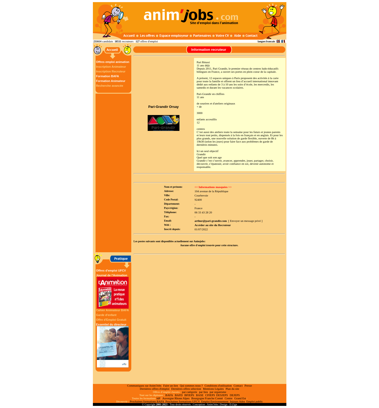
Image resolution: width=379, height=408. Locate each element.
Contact (238, 385)
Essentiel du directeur (113, 345)
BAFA (169, 395)
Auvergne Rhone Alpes (175, 398)
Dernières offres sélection (186, 388)
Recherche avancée (109, 85)
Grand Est (240, 398)
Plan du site (232, 388)
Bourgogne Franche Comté (207, 398)
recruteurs (127, 41)
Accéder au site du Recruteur (213, 225)
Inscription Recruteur (110, 71)
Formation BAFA (107, 76)
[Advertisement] (114, 173)
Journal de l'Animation (113, 291)
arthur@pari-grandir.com (211, 220)
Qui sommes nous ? (191, 385)
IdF (158, 398)
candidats (107, 41)
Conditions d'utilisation (218, 385)
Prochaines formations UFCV (182, 401)
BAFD (178, 395)
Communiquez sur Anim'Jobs (144, 385)
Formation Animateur (110, 80)
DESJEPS (222, 395)
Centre (228, 398)
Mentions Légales (213, 388)
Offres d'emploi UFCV (111, 270)
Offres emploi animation (112, 61)
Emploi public (254, 401)
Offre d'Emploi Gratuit (111, 319)
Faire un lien (170, 385)
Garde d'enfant (106, 315)
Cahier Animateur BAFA (112, 310)
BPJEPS (189, 395)
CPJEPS (210, 395)
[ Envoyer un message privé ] (245, 220)
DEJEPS (235, 395)
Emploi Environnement (214, 401)
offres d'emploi (149, 41)
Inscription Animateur (111, 66)
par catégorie (189, 391)
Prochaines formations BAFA (147, 401)
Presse (248, 385)
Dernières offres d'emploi (154, 388)
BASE (199, 395)
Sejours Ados (237, 401)
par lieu (203, 391)
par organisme (218, 391)
